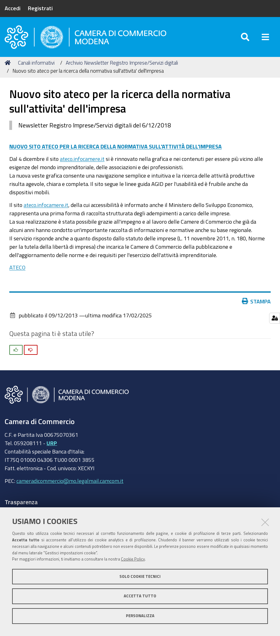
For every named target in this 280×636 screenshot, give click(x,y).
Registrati (40, 8)
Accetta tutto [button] (140, 596)
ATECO (17, 267)
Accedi (12, 8)
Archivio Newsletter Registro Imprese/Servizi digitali (122, 62)
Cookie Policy (133, 559)
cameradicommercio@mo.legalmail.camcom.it (69, 480)
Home (9, 62)
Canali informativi (36, 62)
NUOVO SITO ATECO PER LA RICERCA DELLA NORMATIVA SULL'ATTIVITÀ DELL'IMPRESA (115, 146)
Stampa (258, 301)
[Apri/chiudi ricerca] (245, 37)
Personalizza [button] (140, 616)
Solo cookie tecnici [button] (140, 576)
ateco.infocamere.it (82, 158)
